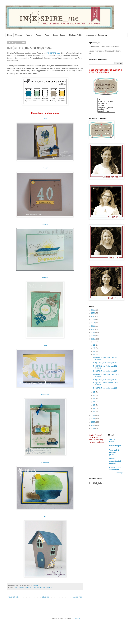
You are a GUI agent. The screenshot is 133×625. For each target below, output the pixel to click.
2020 (93, 326)
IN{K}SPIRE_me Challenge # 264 (105, 363)
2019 (93, 329)
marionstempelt (115, 446)
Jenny (45, 168)
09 (94, 351)
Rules (47, 35)
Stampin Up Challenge (44, 587)
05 (94, 399)
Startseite (45, 597)
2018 (93, 332)
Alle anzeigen (119, 472)
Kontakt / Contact (59, 35)
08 (94, 355)
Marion (45, 277)
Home (9, 35)
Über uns (18, 35)
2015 (93, 416)
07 (94, 392)
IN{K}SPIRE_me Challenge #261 (105, 388)
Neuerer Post (13, 597)
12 (94, 342)
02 (94, 408)
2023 (93, 316)
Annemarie (45, 395)
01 (94, 411)
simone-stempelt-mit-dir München (115, 461)
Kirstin (45, 224)
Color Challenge (19, 587)
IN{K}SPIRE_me (53, 53)
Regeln (38, 35)
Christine (45, 462)
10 (94, 348)
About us (29, 35)
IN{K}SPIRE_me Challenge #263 (105, 371)
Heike (45, 119)
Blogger (77, 618)
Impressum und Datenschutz (96, 35)
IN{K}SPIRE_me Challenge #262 (105, 380)
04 (94, 402)
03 (94, 405)
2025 (93, 310)
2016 (93, 339)
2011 (93, 428)
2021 (93, 323)
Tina (45, 345)
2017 (93, 336)
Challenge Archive (75, 35)
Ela (45, 516)
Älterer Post (77, 597)
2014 (93, 419)
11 (94, 345)
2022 (93, 320)
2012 (93, 425)
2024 (93, 313)
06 (94, 395)
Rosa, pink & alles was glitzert (114, 452)
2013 (93, 422)
